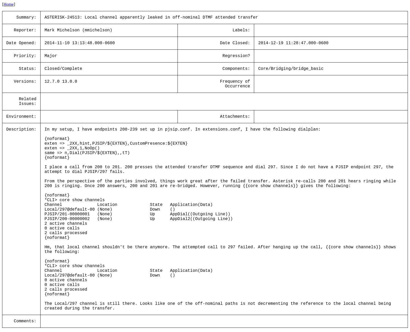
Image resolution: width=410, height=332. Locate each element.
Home (8, 4)
